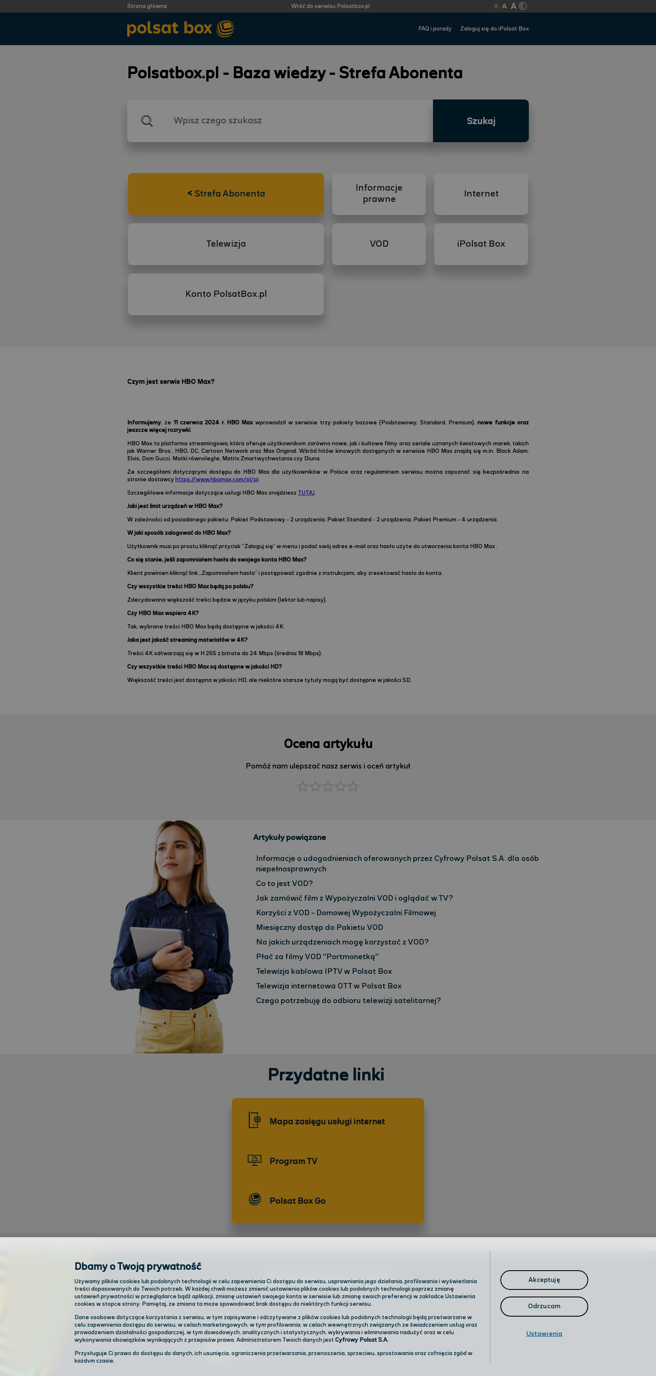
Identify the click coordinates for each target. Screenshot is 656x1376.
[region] (328, 1306)
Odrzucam (544, 1306)
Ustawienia (544, 1334)
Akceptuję (544, 1280)
